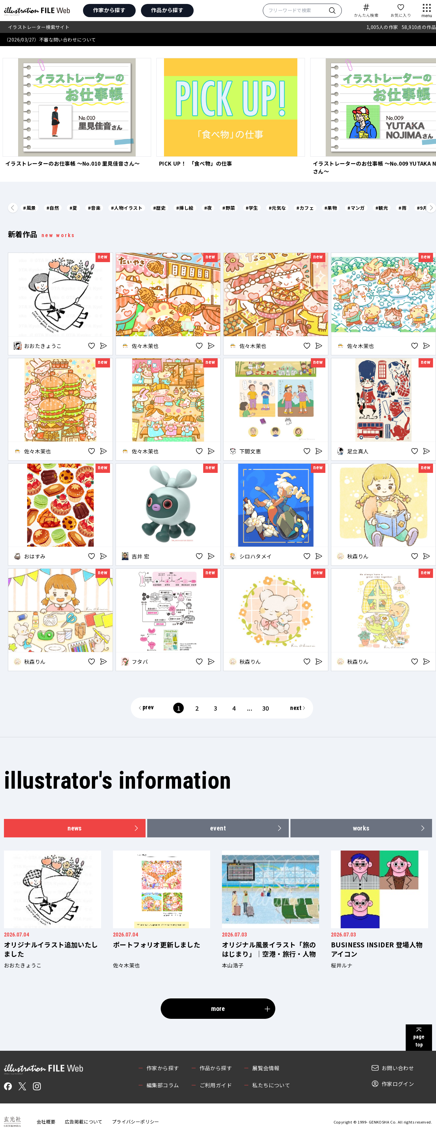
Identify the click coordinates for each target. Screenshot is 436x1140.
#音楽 (94, 207)
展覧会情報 (265, 1068)
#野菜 (228, 207)
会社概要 (46, 1121)
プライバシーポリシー (135, 1121)
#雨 (402, 207)
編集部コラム (163, 1085)
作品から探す (167, 10)
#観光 (381, 207)
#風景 (29, 207)
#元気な (277, 207)
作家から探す (109, 10)
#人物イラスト (127, 207)
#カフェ (305, 207)
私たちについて (271, 1085)
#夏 (73, 207)
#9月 (422, 207)
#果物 (330, 207)
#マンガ (356, 207)
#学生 (252, 207)
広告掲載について (84, 1121)
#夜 (208, 207)
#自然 (52, 207)
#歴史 (159, 207)
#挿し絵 (185, 207)
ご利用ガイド (216, 1085)
